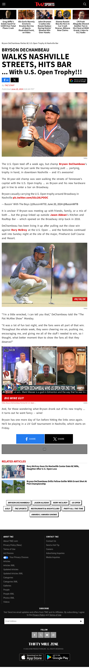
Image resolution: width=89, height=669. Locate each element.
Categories (8, 577)
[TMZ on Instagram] (53, 635)
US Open (76, 502)
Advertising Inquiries (55, 553)
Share (30, 439)
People (6, 590)
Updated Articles (10, 569)
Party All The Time (73, 508)
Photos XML (8, 598)
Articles (6, 561)
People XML (8, 594)
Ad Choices (8, 553)
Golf (7, 508)
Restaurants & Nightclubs (45, 508)
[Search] (85, 4)
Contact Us (51, 541)
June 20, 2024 (17, 89)
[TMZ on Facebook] (34, 635)
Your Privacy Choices (16, 557)
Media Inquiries (53, 557)
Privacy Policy (39, 615)
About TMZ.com (10, 541)
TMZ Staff (9, 85)
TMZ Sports (20, 508)
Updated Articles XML (13, 573)
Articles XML (9, 565)
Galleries (7, 586)
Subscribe (81, 621)
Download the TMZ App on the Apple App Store (31, 657)
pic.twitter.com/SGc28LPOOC (30, 197)
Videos (6, 602)
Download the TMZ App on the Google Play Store (57, 657)
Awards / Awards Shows (44, 514)
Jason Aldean (41, 502)
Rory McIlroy (60, 502)
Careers (49, 549)
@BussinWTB (70, 204)
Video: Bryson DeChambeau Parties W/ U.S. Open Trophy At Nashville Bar (19, 403)
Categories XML (10, 581)
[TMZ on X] (41, 635)
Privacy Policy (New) (12, 545)
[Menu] (4, 4)
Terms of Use (9, 549)
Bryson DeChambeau (19, 502)
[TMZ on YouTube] (47, 635)
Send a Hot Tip (52, 545)
